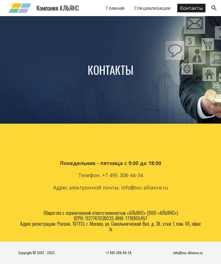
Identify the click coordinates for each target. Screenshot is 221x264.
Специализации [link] (152, 8)
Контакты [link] (191, 8)
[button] (214, 8)
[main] (110, 70)
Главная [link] (115, 8)
